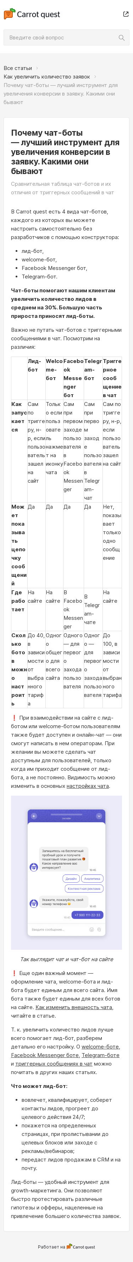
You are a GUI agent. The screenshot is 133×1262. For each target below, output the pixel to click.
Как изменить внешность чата (73, 1007)
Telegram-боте (101, 1055)
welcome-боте (100, 1046)
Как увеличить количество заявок (47, 76)
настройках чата (88, 785)
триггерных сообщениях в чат (54, 1063)
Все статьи (18, 68)
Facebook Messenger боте (45, 1055)
